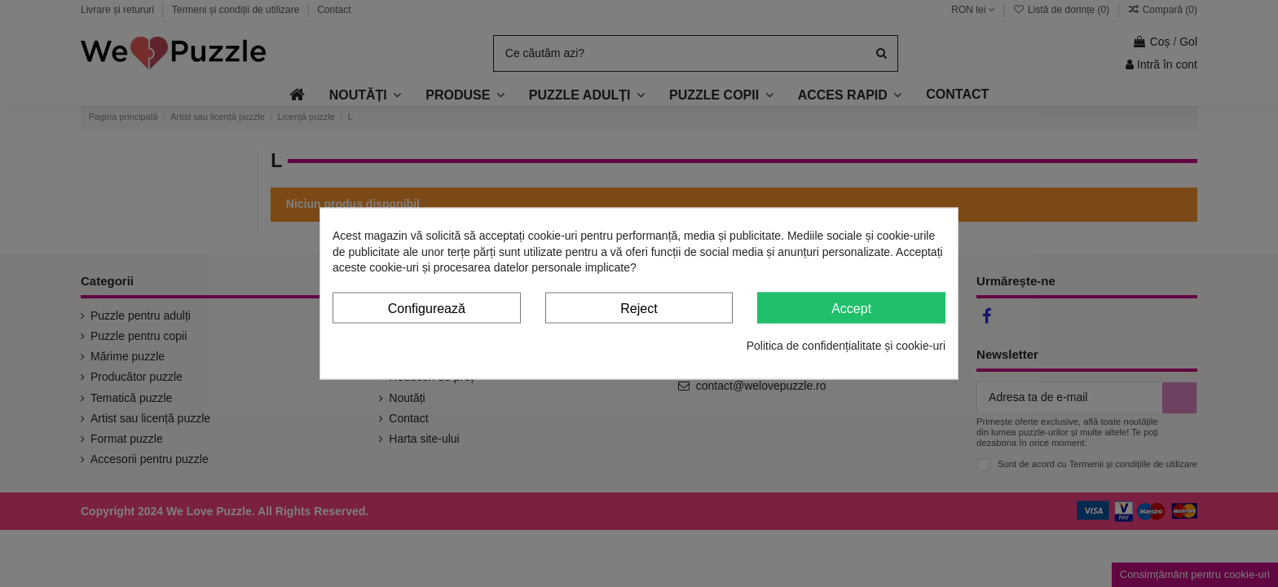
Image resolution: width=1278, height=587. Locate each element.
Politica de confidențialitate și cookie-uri (846, 345)
